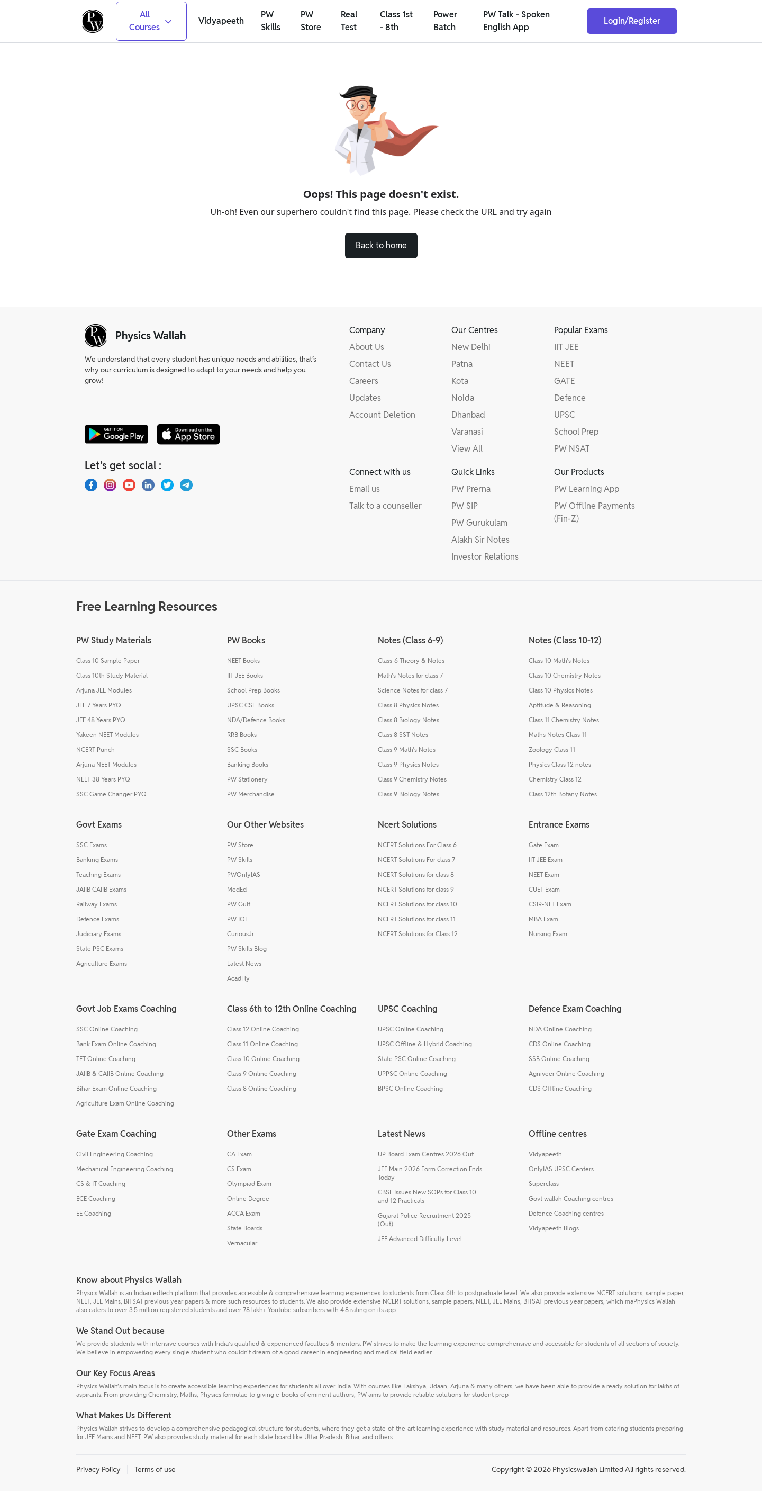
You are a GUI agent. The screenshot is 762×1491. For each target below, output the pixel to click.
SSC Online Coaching (107, 1029)
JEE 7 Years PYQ (98, 705)
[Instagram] (110, 485)
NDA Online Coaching (560, 1029)
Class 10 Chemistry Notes (565, 675)
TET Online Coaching (105, 1059)
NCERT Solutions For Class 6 (417, 845)
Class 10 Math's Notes (559, 660)
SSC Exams (91, 845)
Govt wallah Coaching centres (571, 1198)
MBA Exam (543, 919)
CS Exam (239, 1169)
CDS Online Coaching (560, 1044)
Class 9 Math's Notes (407, 749)
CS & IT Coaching (100, 1184)
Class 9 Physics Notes (408, 764)
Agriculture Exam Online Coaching (125, 1103)
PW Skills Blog (247, 949)
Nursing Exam (548, 934)
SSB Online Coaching (559, 1059)
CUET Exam (544, 889)
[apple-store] (188, 434)
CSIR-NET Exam (550, 904)
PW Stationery (247, 779)
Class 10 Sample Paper (108, 660)
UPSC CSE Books (250, 705)
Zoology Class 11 (552, 749)
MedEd (237, 889)
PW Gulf (238, 904)
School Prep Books (253, 690)
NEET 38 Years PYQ (103, 779)
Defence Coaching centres (566, 1213)
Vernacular (242, 1243)
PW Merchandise (251, 794)
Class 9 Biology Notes (408, 794)
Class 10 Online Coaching (263, 1059)
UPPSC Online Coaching (412, 1073)
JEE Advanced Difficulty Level (420, 1239)
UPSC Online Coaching (410, 1029)
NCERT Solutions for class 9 (416, 889)
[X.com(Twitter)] (167, 485)
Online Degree (248, 1198)
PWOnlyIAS (243, 874)
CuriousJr (240, 934)
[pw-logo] (96, 335)
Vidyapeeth (545, 1154)
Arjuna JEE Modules (104, 690)
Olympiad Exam (249, 1184)
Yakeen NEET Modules (107, 735)
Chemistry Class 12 (555, 779)
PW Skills (239, 860)
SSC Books (242, 749)
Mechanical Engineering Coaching (124, 1169)
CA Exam (239, 1154)
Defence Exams (97, 919)
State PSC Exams (99, 949)
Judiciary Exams (98, 934)
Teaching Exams (98, 874)
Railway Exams (96, 904)
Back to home (381, 245)
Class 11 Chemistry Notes (564, 720)
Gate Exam (544, 845)
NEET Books (243, 660)
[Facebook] (91, 485)
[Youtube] (129, 485)
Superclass (544, 1184)
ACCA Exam (243, 1213)
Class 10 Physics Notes (561, 690)
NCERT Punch (95, 749)
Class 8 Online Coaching (261, 1088)
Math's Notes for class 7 (410, 675)
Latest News (244, 963)
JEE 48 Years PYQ (100, 720)
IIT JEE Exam (546, 860)
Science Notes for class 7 (413, 690)
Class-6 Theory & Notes (411, 660)
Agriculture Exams (101, 963)
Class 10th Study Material (112, 675)
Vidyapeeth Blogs (554, 1228)
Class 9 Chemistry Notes (412, 779)
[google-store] (116, 434)
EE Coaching (93, 1213)
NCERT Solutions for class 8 (416, 874)
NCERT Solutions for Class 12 (418, 934)
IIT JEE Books (245, 675)
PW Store (240, 845)
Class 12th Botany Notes (563, 794)
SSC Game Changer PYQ (111, 794)
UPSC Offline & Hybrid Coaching (425, 1044)
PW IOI (237, 919)
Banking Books (247, 764)
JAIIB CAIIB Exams (101, 889)
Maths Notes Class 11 (558, 735)
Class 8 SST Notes (403, 735)
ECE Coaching (95, 1198)
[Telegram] (186, 485)
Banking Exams (97, 860)
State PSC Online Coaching (417, 1059)
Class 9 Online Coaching (261, 1073)
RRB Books (242, 735)
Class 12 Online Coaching (263, 1029)
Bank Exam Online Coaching (116, 1044)
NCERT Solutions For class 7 (416, 860)
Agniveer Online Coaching (566, 1073)
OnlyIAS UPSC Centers (561, 1169)
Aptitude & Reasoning (560, 705)
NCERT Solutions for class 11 (417, 919)
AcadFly (238, 978)
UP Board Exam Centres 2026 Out (426, 1154)
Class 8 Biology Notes (408, 720)
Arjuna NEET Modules (106, 764)
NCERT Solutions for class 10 (417, 904)
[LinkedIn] (148, 485)
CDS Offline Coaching (560, 1088)
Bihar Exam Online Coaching (116, 1088)
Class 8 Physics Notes (408, 705)
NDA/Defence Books (256, 720)
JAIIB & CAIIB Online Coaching (120, 1073)
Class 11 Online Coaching (262, 1044)
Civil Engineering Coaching (114, 1154)
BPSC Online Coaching (410, 1088)
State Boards (244, 1228)
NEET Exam (544, 874)
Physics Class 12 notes (560, 764)
